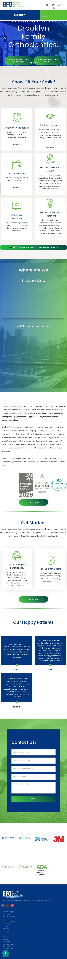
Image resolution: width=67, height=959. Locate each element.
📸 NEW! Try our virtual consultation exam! (33, 247)
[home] (13, 5)
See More (17, 144)
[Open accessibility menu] (5, 953)
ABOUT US (9, 900)
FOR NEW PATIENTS (29, 900)
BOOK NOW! (20, 15)
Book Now (33, 599)
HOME (3, 900)
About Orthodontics (43, 900)
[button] (53, 15)
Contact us (18, 900)
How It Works (33, 502)
